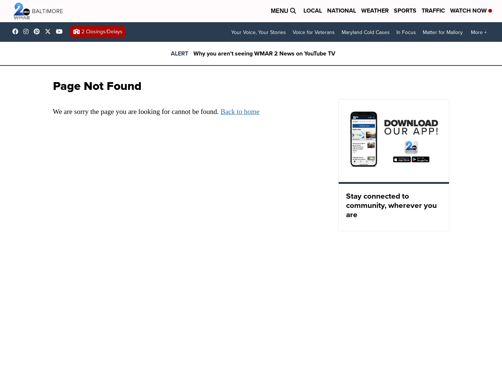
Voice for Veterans (314, 32)
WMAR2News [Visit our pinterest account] (38, 31)
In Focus (406, 32)
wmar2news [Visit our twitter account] (49, 31)
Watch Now (471, 10)
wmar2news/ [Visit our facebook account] (17, 31)
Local (312, 10)
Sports (405, 10)
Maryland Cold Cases (366, 32)
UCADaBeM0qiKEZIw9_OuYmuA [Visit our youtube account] (61, 31)
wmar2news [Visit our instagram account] (27, 31)
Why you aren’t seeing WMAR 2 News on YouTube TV (264, 53)
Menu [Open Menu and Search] (283, 11)
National (341, 10)
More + (479, 32)
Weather (375, 10)
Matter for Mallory (443, 32)
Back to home (240, 111)
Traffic (433, 10)
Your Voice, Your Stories (258, 32)
